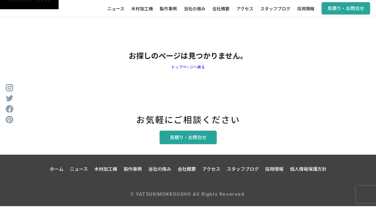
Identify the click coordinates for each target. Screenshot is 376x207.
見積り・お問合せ (345, 8)
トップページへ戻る (188, 67)
